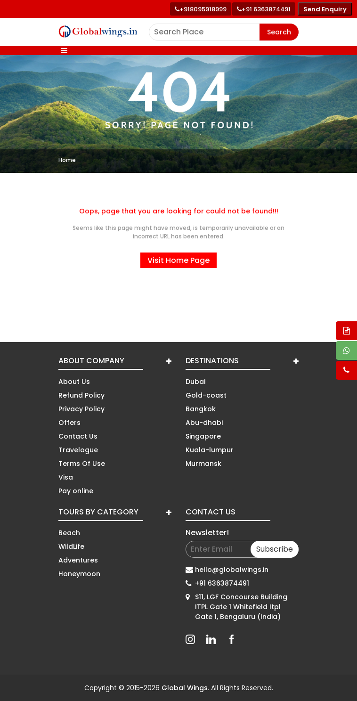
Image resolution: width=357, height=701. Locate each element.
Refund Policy (81, 395)
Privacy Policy (81, 409)
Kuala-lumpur (210, 450)
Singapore (203, 436)
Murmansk (203, 463)
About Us (74, 381)
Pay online (75, 491)
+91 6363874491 (222, 583)
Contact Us (77, 436)
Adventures (78, 560)
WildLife (71, 546)
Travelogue (78, 450)
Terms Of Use (81, 463)
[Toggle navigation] (64, 50)
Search (279, 32)
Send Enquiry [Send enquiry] (325, 9)
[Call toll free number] (263, 9)
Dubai (195, 381)
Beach (69, 533)
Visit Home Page (178, 260)
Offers (69, 422)
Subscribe (274, 549)
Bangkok (201, 409)
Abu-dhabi (204, 422)
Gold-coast (206, 395)
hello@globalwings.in (231, 569)
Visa (65, 477)
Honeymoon (79, 574)
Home (67, 160)
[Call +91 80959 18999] (200, 9)
